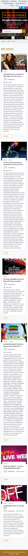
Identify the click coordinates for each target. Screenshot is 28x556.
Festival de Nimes (21, 3)
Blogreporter (5, 1)
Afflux (17, 554)
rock (12, 5)
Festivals (5, 341)
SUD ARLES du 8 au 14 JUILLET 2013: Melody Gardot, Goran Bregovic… (13, 76)
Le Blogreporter (11, 79)
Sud (17, 5)
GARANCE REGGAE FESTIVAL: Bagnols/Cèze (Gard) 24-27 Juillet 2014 (13, 346)
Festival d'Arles (23, 1)
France (5, 71)
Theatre (10, 503)
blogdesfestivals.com (14, 20)
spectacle (14, 1)
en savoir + (6, 136)
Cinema (5, 160)
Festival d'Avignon (8, 3)
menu (5, 38)
